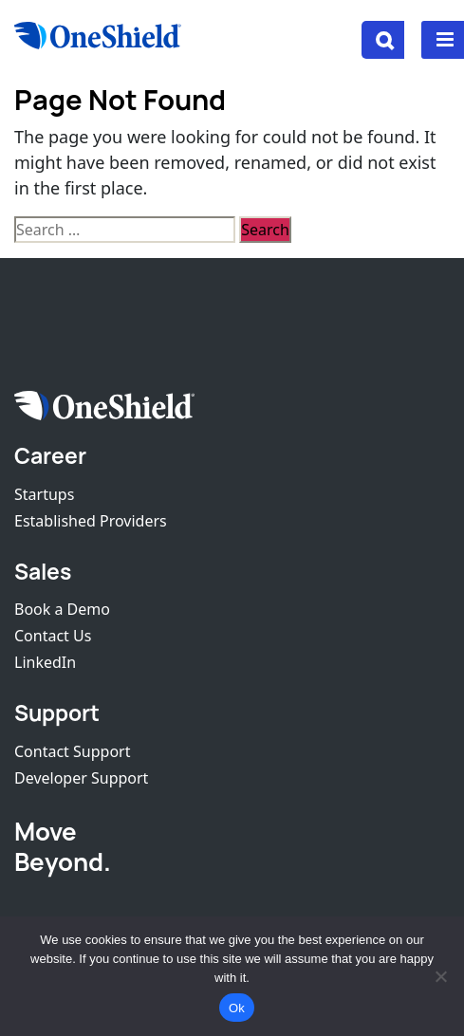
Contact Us (52, 635)
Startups (44, 494)
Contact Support (72, 751)
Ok (237, 1008)
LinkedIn (45, 662)
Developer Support (81, 778)
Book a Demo (62, 609)
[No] (440, 976)
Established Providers (90, 520)
